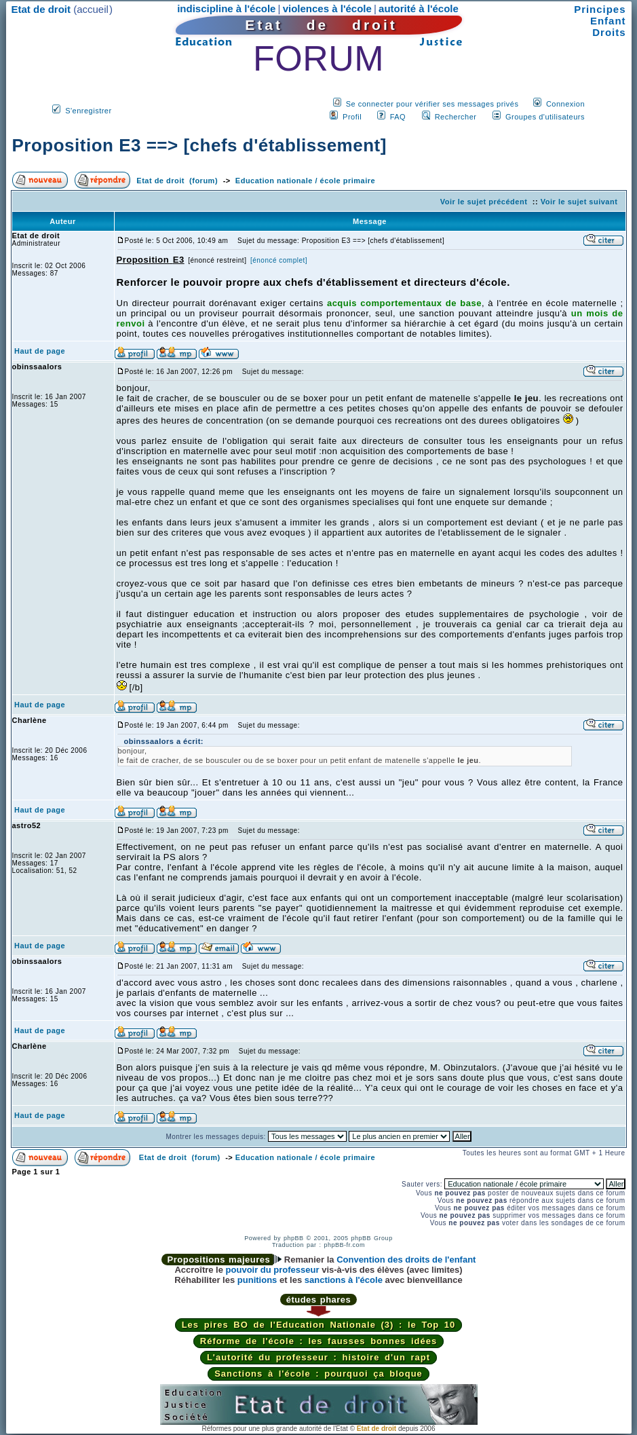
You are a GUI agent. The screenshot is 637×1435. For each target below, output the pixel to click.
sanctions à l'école (344, 1280)
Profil (352, 117)
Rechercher (456, 117)
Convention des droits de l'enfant (406, 1259)
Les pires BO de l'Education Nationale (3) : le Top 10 (319, 1325)
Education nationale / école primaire (305, 180)
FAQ (398, 117)
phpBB (294, 1238)
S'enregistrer (88, 111)
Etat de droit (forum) (177, 180)
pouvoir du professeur (273, 1270)
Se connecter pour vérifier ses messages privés (432, 104)
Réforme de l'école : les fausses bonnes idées (318, 1341)
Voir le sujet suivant (579, 202)
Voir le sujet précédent (484, 202)
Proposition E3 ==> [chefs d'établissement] (199, 145)
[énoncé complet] (278, 260)
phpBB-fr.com (345, 1245)
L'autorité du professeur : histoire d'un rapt (318, 1357)
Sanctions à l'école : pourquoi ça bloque (318, 1373)
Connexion (565, 104)
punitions (257, 1280)
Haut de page (39, 351)
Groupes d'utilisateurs (545, 117)
